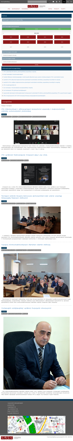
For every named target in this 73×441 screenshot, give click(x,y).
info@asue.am (16, 413)
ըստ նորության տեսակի (10, 52)
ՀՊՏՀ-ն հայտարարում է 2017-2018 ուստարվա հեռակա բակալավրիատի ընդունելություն (24, 95)
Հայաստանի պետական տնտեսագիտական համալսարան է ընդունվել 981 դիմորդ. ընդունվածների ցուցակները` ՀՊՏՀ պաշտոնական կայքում (37, 93)
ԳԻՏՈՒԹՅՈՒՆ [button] (25, 8)
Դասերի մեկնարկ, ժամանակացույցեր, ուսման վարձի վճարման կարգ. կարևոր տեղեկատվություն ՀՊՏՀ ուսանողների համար (33, 77)
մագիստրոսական (6, 116)
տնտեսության (5, 160)
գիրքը (26, 160)
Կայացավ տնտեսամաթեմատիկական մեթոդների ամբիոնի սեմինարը (25, 245)
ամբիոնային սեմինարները (8, 250)
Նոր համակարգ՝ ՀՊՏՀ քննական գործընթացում (14, 90)
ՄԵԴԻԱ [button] (50, 8)
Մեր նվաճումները (5, 1)
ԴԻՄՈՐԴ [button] (63, 8)
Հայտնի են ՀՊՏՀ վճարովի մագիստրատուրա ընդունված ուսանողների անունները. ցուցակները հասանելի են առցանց (31, 79)
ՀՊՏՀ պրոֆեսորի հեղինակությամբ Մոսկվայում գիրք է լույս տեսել (24, 155)
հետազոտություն (20, 203)
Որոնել (36, 64)
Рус (71, 1)
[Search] (48, 2)
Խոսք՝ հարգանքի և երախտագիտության (13, 74)
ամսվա (36, 28)
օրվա (59, 28)
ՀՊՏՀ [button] (9, 8)
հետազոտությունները (21, 250)
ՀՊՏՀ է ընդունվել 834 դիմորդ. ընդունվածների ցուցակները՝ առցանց (19, 71)
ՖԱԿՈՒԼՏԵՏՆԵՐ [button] (16, 8)
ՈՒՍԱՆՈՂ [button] (56, 8)
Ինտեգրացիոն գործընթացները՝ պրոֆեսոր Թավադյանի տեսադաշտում (26, 308)
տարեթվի (14, 28)
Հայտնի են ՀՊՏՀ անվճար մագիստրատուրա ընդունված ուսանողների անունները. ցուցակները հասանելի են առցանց (31, 82)
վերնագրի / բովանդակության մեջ (13, 20)
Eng (68, 1)
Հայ (64, 1)
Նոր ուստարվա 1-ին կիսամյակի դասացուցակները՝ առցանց (18, 87)
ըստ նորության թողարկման (11, 26)
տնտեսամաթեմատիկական (39, 116)
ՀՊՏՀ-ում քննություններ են (9, 85)
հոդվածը (24, 313)
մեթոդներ (14, 116)
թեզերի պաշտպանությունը (25, 116)
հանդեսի (4, 313)
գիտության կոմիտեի (31, 203)
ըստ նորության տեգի (9, 58)
